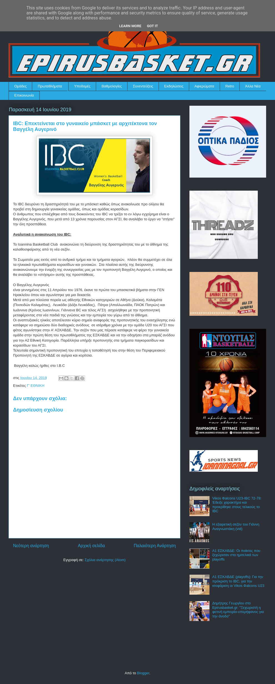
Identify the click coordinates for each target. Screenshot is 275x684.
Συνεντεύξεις (143, 86)
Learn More (130, 26)
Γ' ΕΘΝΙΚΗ (35, 385)
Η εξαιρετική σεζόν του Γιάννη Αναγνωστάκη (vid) (235, 526)
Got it (152, 26)
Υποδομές (82, 86)
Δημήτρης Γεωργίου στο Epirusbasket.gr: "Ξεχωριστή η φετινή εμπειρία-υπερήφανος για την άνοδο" (238, 609)
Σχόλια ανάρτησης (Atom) (105, 560)
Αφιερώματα (204, 86)
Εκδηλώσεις (173, 86)
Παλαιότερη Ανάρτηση (155, 545)
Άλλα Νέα (253, 86)
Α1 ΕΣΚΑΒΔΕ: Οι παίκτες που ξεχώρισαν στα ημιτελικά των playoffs (236, 555)
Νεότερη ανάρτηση (31, 545)
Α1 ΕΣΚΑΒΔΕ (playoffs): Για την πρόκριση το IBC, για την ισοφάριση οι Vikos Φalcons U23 (238, 581)
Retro (229, 86)
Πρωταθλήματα (50, 86)
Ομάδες (20, 86)
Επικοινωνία (24, 95)
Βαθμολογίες (112, 86)
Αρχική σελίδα (91, 545)
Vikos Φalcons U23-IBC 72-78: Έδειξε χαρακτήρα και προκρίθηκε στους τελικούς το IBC (236, 504)
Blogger (143, 673)
